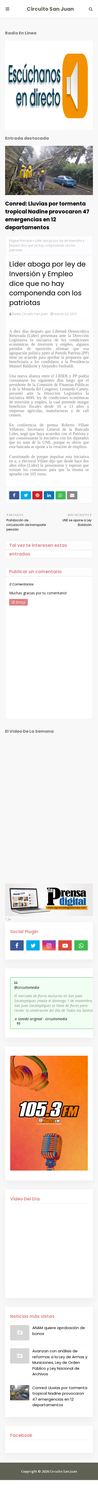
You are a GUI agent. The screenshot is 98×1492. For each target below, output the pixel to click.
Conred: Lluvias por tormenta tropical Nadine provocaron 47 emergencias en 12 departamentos (47, 215)
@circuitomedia (26, 987)
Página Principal (20, 240)
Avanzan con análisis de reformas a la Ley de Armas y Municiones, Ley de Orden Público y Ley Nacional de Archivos (59, 1362)
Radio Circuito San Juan (30, 313)
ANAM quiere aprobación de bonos (58, 1330)
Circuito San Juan (50, 9)
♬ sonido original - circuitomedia (40, 1018)
